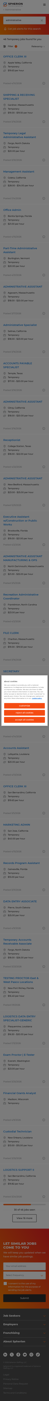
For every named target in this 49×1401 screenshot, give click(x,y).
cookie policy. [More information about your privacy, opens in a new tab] (37, 698)
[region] (24, 700)
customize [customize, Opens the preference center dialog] (24, 705)
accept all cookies (24, 720)
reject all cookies (24, 712)
